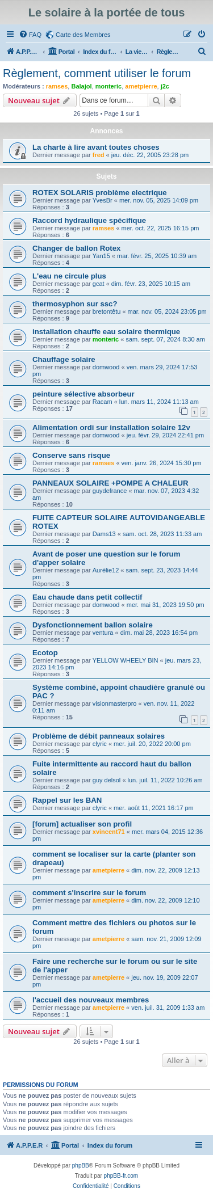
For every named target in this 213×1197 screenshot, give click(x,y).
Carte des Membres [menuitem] (83, 34)
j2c (165, 86)
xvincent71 (109, 831)
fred (99, 154)
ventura (103, 632)
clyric (100, 743)
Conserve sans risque (71, 455)
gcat (99, 283)
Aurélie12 (106, 570)
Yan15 (101, 255)
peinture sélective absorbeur (83, 394)
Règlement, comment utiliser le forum (97, 73)
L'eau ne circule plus (69, 276)
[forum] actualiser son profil (82, 824)
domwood (106, 367)
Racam (102, 401)
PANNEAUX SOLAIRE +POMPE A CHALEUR (110, 483)
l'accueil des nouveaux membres (90, 1000)
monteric (108, 86)
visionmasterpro (115, 703)
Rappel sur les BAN (67, 800)
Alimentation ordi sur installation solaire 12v (111, 427)
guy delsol (107, 780)
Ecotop (45, 652)
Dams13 (104, 533)
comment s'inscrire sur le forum (89, 892)
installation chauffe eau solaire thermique (106, 331)
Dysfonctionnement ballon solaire (92, 625)
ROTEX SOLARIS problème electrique (99, 192)
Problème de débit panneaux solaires (98, 736)
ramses (57, 86)
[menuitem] (30, 34)
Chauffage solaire (63, 359)
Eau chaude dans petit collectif (87, 597)
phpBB (80, 1165)
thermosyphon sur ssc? (75, 304)
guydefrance (110, 490)
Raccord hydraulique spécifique (89, 220)
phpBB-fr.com (121, 1176)
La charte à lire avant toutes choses (96, 147)
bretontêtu (107, 311)
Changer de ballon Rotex (76, 248)
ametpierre (141, 86)
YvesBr (102, 200)
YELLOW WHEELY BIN (125, 660)
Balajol (81, 86)
